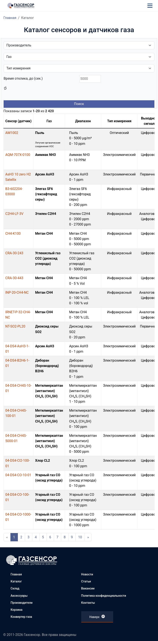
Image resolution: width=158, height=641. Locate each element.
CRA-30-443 (14, 278)
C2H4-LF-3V (14, 214)
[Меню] (150, 5)
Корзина (16, 609)
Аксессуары (19, 595)
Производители (22, 602)
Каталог (16, 581)
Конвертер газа (21, 616)
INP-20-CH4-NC (17, 292)
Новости (87, 574)
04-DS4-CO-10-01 (18, 475)
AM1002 (11, 133)
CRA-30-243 (14, 253)
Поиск (79, 104)
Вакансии (88, 588)
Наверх (97, 616)
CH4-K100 (13, 233)
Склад (15, 588)
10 (80, 537)
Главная (9, 18)
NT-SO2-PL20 (15, 326)
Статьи (86, 581)
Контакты (88, 602)
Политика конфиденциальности (103, 595)
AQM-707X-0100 (17, 155)
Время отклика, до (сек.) (23, 78)
